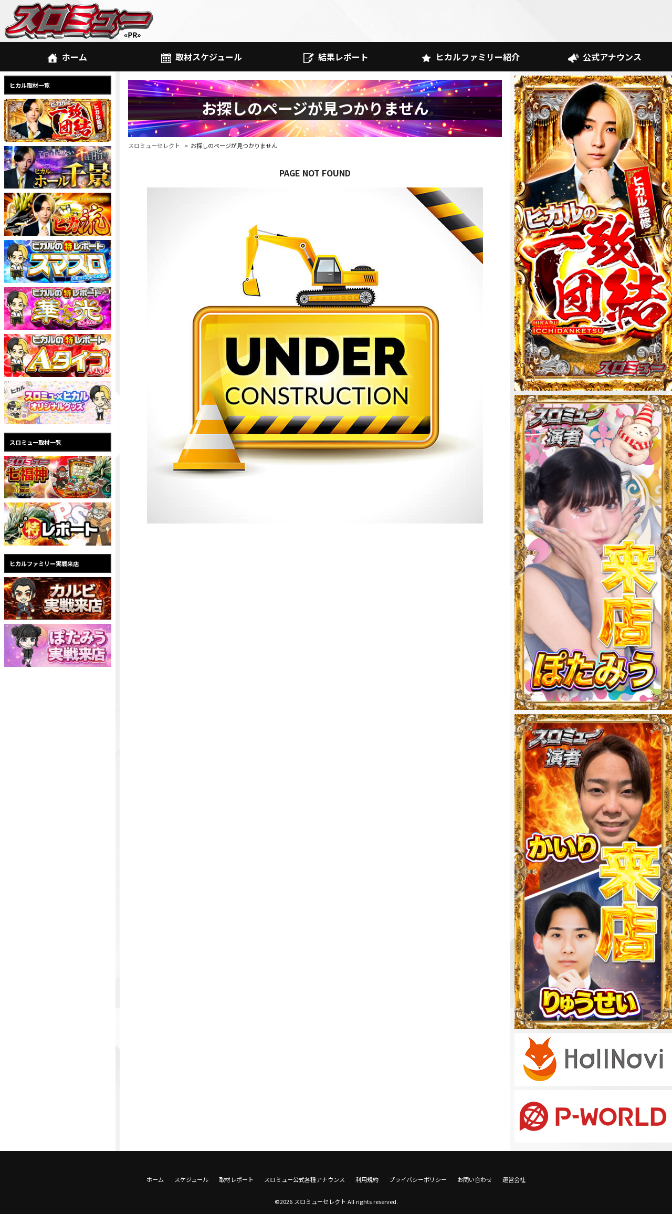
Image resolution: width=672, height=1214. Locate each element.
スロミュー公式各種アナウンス (304, 1179)
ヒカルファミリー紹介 (470, 56)
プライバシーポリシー (418, 1179)
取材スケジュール (201, 56)
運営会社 (514, 1179)
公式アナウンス (604, 56)
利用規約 (367, 1179)
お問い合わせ (474, 1179)
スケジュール (191, 1179)
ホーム (67, 56)
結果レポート (335, 56)
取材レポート (236, 1179)
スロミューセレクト (154, 145)
